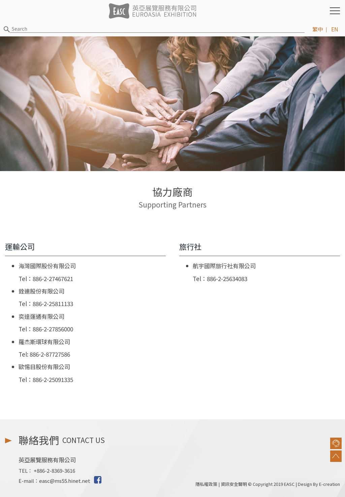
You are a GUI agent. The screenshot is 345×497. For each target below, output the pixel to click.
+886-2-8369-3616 (54, 470)
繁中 (317, 29)
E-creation (329, 484)
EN (334, 29)
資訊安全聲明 (234, 484)
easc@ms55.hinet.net (64, 480)
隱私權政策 (206, 484)
